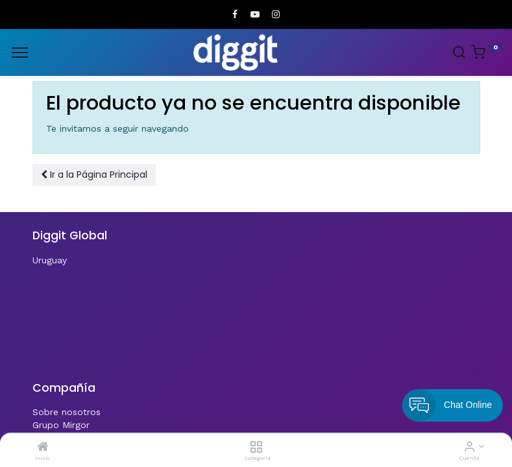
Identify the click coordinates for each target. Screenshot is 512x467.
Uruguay (49, 260)
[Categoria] (256, 447)
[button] (94, 175)
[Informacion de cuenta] (469, 447)
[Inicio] (43, 447)
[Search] (459, 54)
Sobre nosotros (66, 412)
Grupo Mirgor (61, 425)
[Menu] (19, 53)
